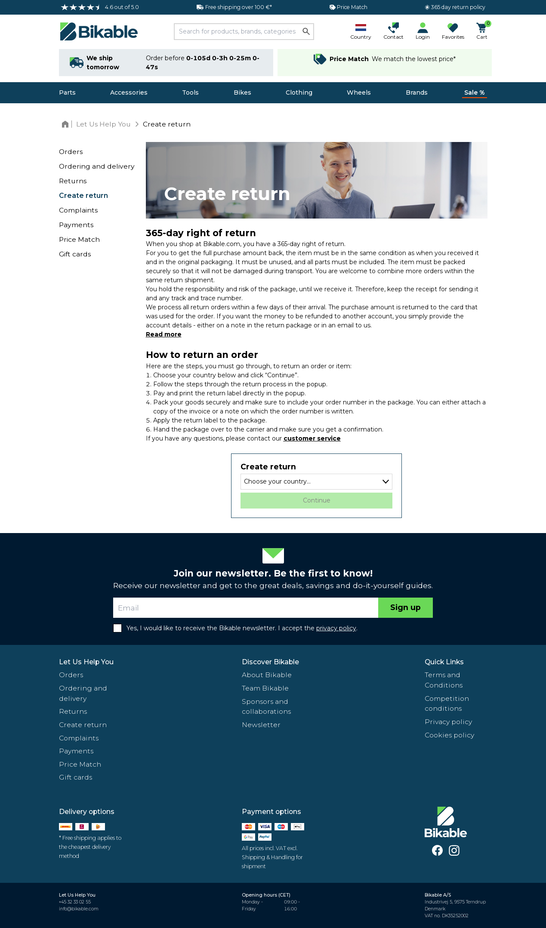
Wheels (359, 92)
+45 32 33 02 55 (75, 902)
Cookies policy (449, 735)
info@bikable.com (79, 909)
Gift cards (75, 254)
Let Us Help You (86, 662)
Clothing (299, 92)
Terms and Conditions (444, 680)
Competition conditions (447, 703)
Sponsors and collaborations (266, 706)
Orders (71, 152)
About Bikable (267, 675)
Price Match (79, 239)
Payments (76, 225)
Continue (316, 500)
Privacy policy (448, 722)
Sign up (405, 607)
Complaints (78, 210)
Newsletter (261, 725)
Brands (417, 92)
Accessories (129, 92)
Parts (67, 92)
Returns (72, 181)
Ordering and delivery (97, 166)
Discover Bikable (270, 662)
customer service (312, 438)
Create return (83, 195)
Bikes (242, 92)
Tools (190, 92)
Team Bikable (265, 688)
